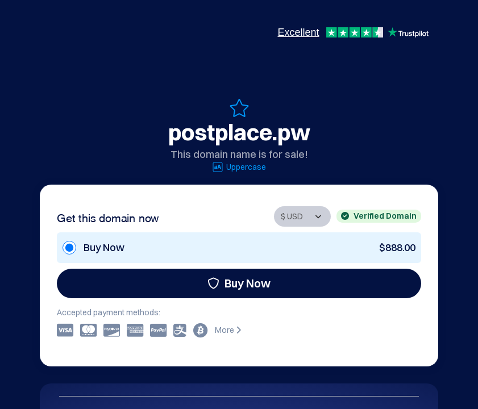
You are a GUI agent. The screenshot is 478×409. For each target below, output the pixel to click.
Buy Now (239, 283)
